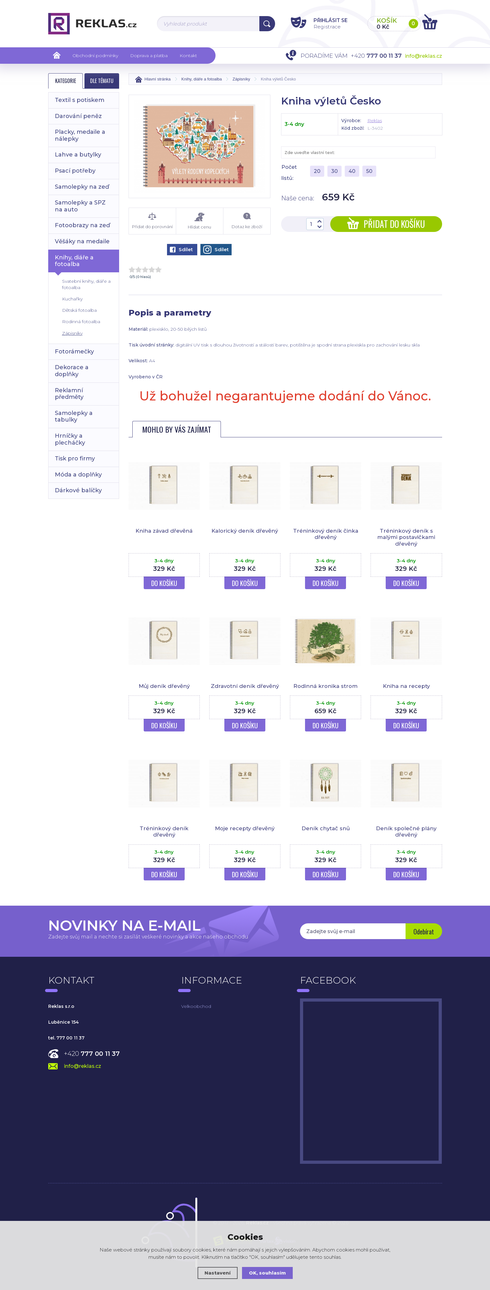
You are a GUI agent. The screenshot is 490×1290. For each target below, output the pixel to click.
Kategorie (65, 81)
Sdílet (181, 249)
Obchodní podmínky (95, 55)
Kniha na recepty (406, 686)
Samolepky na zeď (82, 186)
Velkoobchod (196, 1006)
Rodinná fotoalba (81, 321)
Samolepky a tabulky (74, 416)
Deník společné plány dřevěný (406, 831)
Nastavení (217, 1273)
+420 (92, 1053)
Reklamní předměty (69, 394)
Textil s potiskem (79, 100)
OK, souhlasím (267, 1273)
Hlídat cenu (199, 221)
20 (317, 171)
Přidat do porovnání (152, 221)
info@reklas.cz (423, 56)
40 (352, 171)
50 (369, 171)
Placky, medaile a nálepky (80, 135)
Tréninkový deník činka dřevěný (326, 534)
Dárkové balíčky (78, 490)
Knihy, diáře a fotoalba (74, 261)
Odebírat (423, 932)
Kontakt (188, 55)
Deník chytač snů (325, 828)
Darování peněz (78, 116)
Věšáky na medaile (82, 241)
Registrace (324, 26)
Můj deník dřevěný (164, 686)
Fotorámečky (74, 351)
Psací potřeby (75, 170)
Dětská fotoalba (79, 310)
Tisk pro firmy (75, 458)
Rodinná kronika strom (325, 686)
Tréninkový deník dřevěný (164, 831)
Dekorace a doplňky (72, 371)
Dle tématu (101, 81)
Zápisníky (72, 333)
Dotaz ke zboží (247, 221)
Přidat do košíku (386, 223)
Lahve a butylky (78, 154)
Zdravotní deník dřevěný (244, 686)
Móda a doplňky (78, 474)
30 (334, 171)
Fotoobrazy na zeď (82, 225)
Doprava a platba (149, 55)
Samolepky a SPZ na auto (80, 206)
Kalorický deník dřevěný (245, 531)
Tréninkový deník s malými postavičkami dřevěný (406, 537)
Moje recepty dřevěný (245, 828)
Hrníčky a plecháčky (70, 439)
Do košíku (164, 583)
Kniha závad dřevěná (164, 531)
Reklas (374, 120)
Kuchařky (72, 299)
